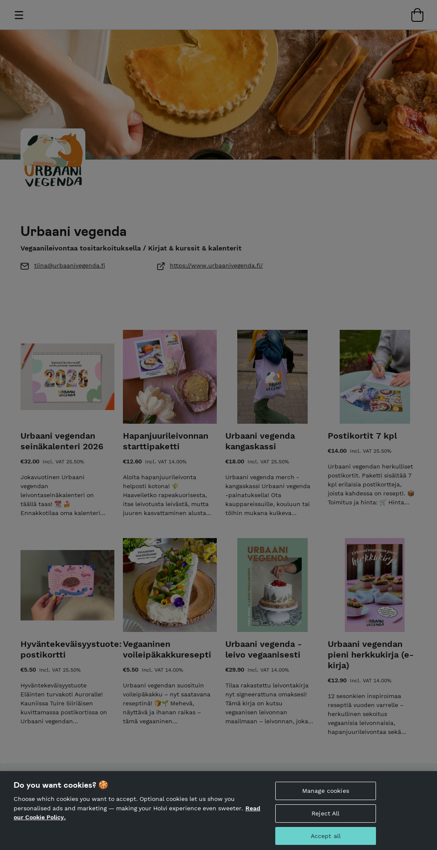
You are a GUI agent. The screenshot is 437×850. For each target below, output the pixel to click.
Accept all (326, 839)
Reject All (325, 816)
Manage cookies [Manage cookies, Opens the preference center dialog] (325, 794)
